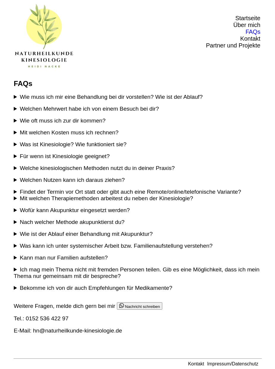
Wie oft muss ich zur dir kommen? (63, 120)
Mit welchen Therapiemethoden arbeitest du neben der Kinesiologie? (106, 198)
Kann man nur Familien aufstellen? (64, 258)
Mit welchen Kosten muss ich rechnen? (69, 132)
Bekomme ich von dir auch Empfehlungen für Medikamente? (96, 288)
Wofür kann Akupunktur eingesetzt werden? (75, 210)
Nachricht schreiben (139, 306)
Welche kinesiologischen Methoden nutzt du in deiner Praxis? (97, 168)
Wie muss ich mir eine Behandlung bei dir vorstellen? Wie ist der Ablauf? (111, 97)
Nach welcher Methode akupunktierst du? (72, 222)
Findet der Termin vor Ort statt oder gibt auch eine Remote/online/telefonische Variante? (130, 192)
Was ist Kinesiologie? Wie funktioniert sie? (73, 144)
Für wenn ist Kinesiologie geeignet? (65, 156)
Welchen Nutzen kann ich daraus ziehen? (72, 180)
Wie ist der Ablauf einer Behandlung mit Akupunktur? (86, 234)
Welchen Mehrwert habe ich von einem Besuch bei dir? (89, 109)
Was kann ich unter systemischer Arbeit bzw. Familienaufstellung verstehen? (116, 246)
